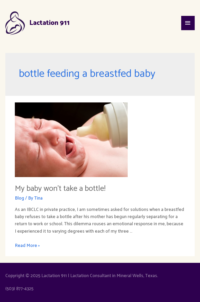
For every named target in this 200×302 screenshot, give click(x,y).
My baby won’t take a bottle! (60, 188)
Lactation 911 (49, 23)
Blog (19, 198)
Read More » (27, 245)
